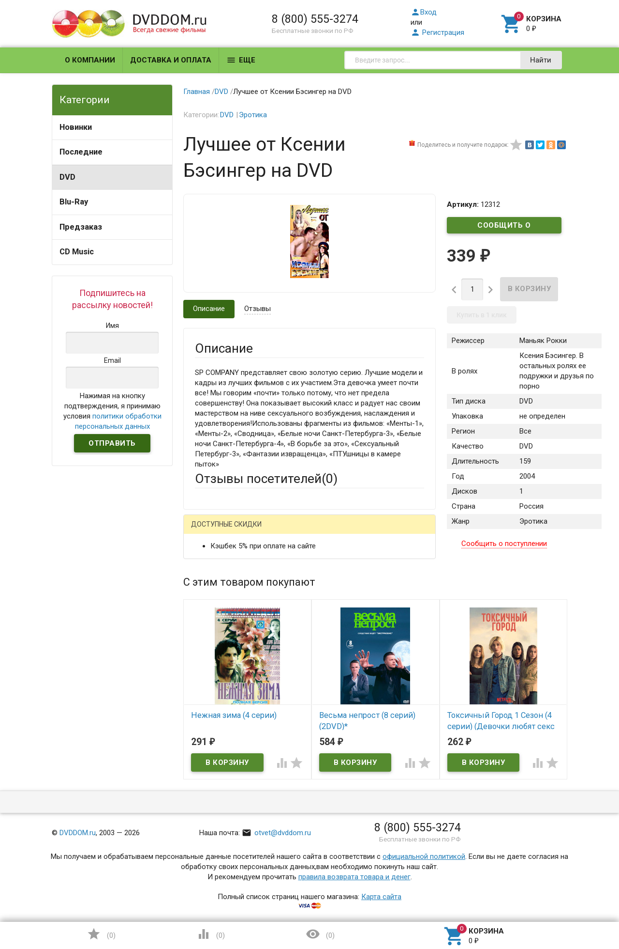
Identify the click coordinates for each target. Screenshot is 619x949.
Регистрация (437, 32)
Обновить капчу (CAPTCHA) (317, 818)
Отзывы (257, 308)
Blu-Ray (73, 201)
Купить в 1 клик (482, 315)
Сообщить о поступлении (504, 227)
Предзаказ (80, 227)
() (101, 934)
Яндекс (375, 531)
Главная (196, 91)
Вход (424, 12)
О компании (90, 60)
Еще (240, 60)
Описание (209, 308)
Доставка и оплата (170, 60)
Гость (207, 530)
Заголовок (213, 628)
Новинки (75, 127)
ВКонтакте (315, 531)
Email (203, 592)
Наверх (578, 902)
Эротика (253, 114)
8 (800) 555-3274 (315, 19)
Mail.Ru (256, 531)
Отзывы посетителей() (266, 478)
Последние (81, 151)
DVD (67, 177)
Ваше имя (211, 565)
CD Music (76, 251)
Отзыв (205, 672)
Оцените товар (219, 655)
